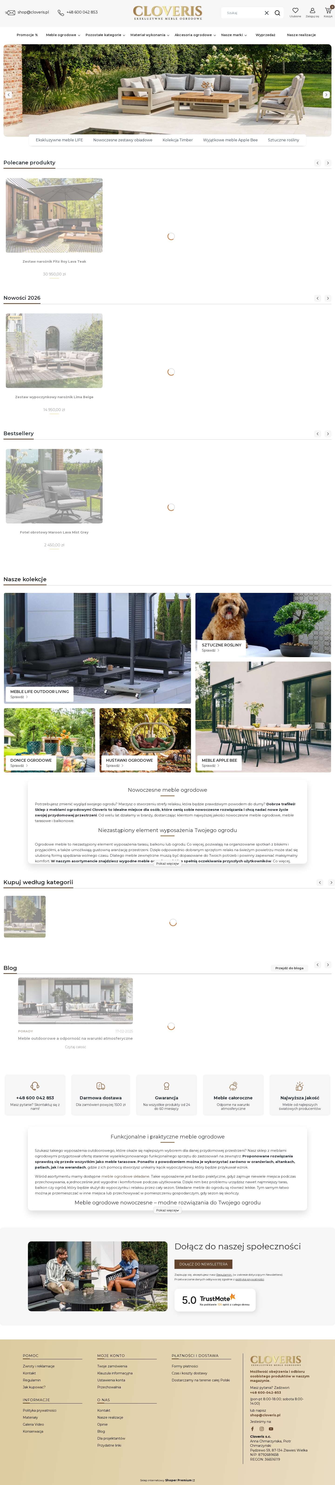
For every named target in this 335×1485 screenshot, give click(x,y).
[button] (277, 13)
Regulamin (224, 1274)
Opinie (102, 1424)
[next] (326, 94)
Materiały (30, 1417)
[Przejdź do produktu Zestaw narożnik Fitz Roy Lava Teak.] (54, 215)
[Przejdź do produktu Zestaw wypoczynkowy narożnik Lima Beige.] (54, 350)
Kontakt (29, 1373)
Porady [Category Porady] (25, 1031)
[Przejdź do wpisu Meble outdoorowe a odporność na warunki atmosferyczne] (75, 1001)
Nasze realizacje (110, 1417)
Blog (101, 1431)
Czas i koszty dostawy (189, 1373)
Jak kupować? (34, 1387)
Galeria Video (33, 1424)
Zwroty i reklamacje (39, 1366)
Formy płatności (185, 1366)
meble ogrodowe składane (125, 1176)
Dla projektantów (111, 1438)
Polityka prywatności (39, 1410)
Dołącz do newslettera (203, 1264)
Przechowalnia (109, 1387)
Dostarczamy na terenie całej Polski (201, 1380)
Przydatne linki (109, 1445)
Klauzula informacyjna (115, 1373)
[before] (8, 94)
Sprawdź (19, 697)
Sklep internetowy (166, 1480)
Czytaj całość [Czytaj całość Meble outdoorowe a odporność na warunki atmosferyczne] (75, 1047)
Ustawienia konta (111, 1380)
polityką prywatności (249, 1279)
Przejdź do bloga (289, 968)
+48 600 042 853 (82, 12)
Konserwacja (33, 1431)
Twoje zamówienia (112, 1366)
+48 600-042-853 (265, 1392)
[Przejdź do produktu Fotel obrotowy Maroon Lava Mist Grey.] (54, 486)
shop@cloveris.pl (33, 12)
